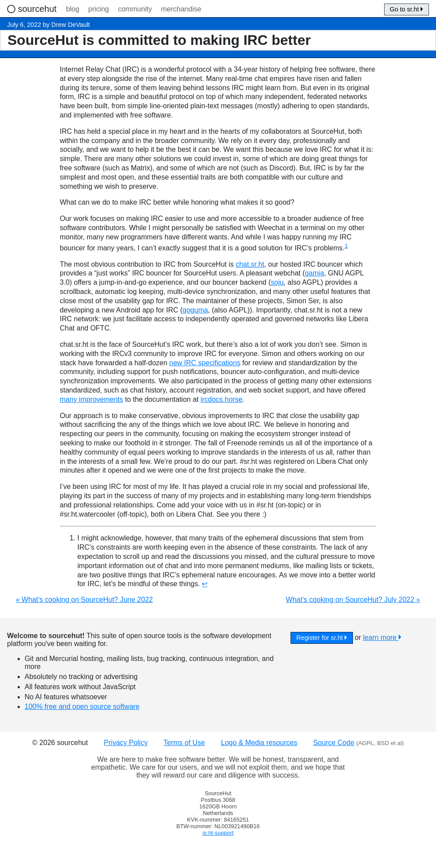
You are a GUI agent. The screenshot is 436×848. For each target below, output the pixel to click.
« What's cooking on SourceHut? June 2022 (84, 599)
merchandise (181, 9)
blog (72, 9)
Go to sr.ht (406, 9)
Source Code (333, 742)
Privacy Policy (126, 742)
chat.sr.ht (250, 264)
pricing (98, 9)
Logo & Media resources (259, 742)
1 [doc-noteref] (346, 245)
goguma (195, 310)
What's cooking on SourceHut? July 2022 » (353, 599)
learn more (382, 637)
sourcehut (38, 9)
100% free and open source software (82, 706)
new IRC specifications (204, 363)
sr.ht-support (217, 833)
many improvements (91, 399)
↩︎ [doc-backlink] (204, 583)
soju (277, 282)
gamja (314, 273)
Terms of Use (184, 742)
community (135, 9)
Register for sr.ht (321, 637)
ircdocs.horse (221, 399)
